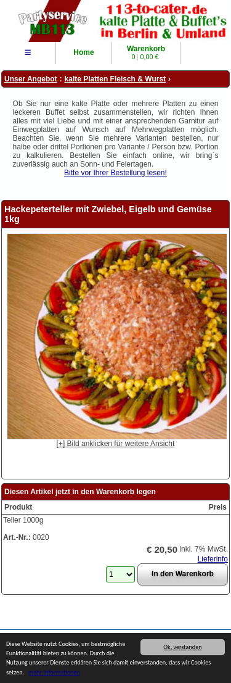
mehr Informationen (54, 674)
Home (83, 52)
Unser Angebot (30, 79)
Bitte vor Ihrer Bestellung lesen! (115, 172)
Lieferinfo (213, 559)
